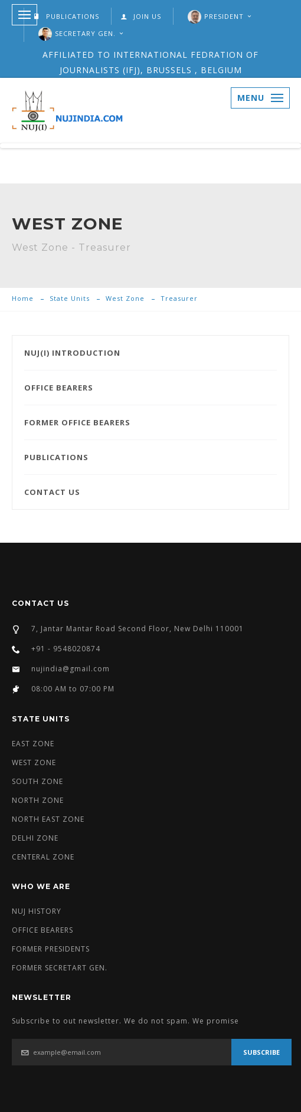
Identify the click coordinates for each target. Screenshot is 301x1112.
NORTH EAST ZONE (48, 819)
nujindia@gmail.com (70, 669)
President (224, 16)
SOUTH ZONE (37, 781)
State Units (70, 298)
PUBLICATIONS (66, 16)
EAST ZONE (33, 744)
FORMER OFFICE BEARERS (77, 422)
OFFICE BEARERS (58, 387)
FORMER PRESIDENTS (51, 949)
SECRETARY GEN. (85, 33)
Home (23, 298)
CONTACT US (52, 492)
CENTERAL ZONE (43, 857)
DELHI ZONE (35, 838)
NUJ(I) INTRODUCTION (72, 352)
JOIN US (140, 16)
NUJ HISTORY (36, 911)
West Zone (125, 298)
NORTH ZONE (38, 800)
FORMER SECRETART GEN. (59, 968)
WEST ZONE (34, 762)
